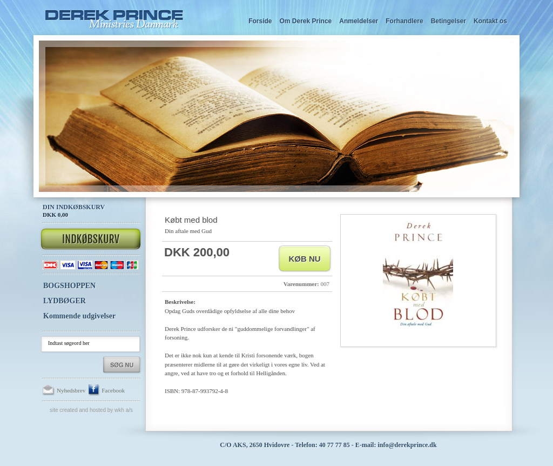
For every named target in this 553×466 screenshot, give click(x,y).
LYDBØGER (64, 301)
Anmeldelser (358, 21)
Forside (260, 21)
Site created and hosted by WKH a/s (91, 410)
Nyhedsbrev (63, 390)
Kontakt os (490, 21)
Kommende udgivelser (79, 316)
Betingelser (448, 21)
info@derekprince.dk (406, 445)
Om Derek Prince (306, 21)
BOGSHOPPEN (69, 286)
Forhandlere (404, 21)
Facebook (106, 390)
